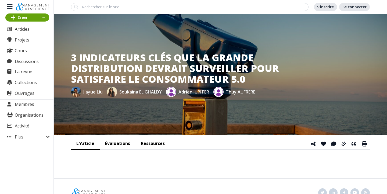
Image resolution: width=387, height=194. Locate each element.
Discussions (27, 61)
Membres (24, 104)
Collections (26, 82)
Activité (22, 126)
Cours (21, 51)
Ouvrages (24, 93)
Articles (22, 29)
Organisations (29, 115)
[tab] (85, 143)
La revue (23, 72)
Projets (22, 40)
